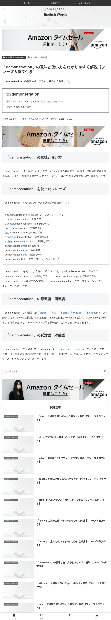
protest (44, 312)
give (7, 228)
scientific (11, 237)
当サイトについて (55, 606)
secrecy (81, 349)
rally (54, 312)
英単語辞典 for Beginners (14, 57)
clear (9, 241)
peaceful (11, 223)
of (24, 215)
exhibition (79, 312)
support (78, 276)
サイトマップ (29, 611)
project (24, 250)
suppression (65, 349)
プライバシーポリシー (82, 611)
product (66, 271)
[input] (55, 371)
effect (24, 245)
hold (7, 232)
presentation (95, 312)
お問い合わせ (91, 606)
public (10, 219)
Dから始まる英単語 (37, 57)
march (65, 312)
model (24, 254)
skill (28, 215)
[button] (105, 371)
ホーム (20, 606)
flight (23, 259)
